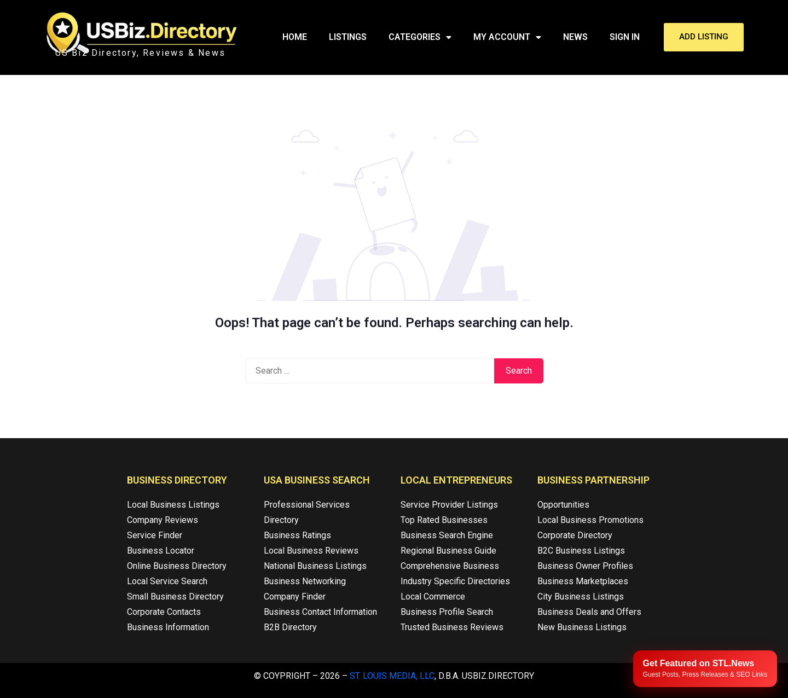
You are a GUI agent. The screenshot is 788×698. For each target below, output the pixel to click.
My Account (507, 37)
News (575, 37)
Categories (420, 37)
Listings (348, 37)
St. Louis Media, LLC (392, 676)
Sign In (625, 37)
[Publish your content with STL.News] (705, 668)
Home (294, 37)
